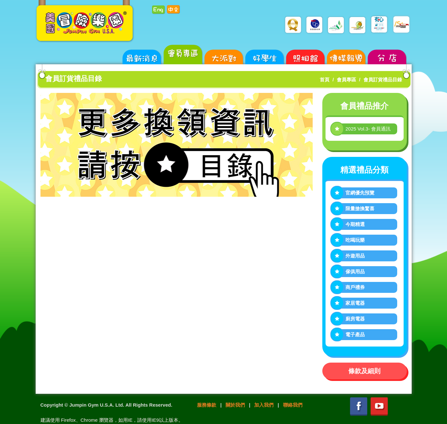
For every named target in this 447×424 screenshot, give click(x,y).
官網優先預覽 (359, 192)
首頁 (324, 79)
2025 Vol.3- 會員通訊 (367, 128)
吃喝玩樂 (355, 240)
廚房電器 (355, 318)
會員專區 (346, 79)
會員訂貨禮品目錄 (382, 79)
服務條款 (206, 405)
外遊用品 (355, 255)
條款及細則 (364, 370)
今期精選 (355, 224)
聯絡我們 (292, 405)
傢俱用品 (355, 271)
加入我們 (263, 405)
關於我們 (235, 405)
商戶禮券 (355, 287)
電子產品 (355, 334)
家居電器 (355, 303)
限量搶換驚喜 (359, 208)
